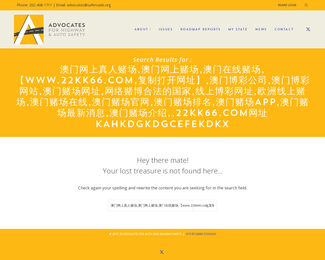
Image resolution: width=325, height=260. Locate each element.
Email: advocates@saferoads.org (83, 5)
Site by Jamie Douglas (201, 234)
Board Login (287, 5)
